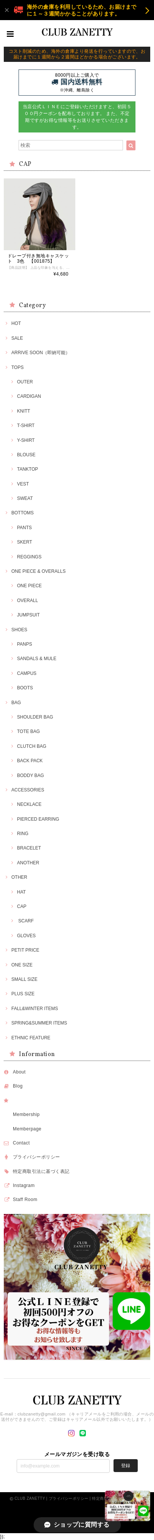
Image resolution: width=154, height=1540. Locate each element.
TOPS (17, 367)
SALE (17, 338)
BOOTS (25, 687)
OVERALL (27, 600)
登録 (125, 1465)
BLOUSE (26, 454)
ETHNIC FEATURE (30, 1037)
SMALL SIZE (24, 979)
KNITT (23, 411)
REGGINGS (29, 557)
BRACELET (29, 848)
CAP (21, 906)
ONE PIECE (29, 585)
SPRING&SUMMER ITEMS (39, 1023)
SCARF (25, 921)
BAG (16, 702)
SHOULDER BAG (35, 717)
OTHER (19, 877)
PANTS (24, 527)
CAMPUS (26, 673)
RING (22, 833)
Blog (18, 1086)
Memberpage (27, 1129)
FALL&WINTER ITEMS (34, 1008)
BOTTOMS (22, 512)
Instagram (24, 1185)
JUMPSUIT (28, 615)
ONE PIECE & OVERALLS (38, 571)
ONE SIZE (22, 965)
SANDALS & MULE (36, 658)
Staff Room (25, 1199)
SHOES (19, 629)
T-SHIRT (25, 425)
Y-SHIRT (26, 440)
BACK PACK (30, 760)
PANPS (24, 644)
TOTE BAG (28, 731)
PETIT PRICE (25, 950)
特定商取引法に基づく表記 (41, 1171)
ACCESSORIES (27, 790)
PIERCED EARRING (38, 819)
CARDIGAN (29, 396)
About (19, 1072)
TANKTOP (27, 469)
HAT (21, 892)
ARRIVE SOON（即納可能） (40, 352)
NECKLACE (29, 804)
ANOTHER (28, 862)
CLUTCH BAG (31, 746)
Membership (26, 1114)
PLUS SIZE (22, 993)
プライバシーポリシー (36, 1157)
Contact (21, 1143)
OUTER (25, 382)
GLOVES (26, 935)
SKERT (24, 542)
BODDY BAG (30, 775)
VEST (23, 484)
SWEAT (25, 498)
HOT (16, 323)
